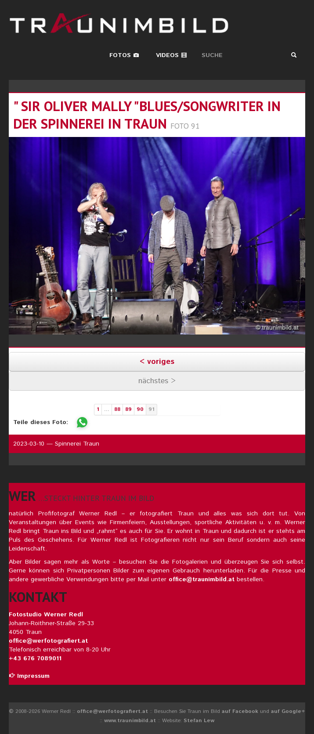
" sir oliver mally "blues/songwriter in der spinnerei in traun (147, 115)
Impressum (29, 676)
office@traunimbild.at (202, 579)
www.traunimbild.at (130, 720)
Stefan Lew (199, 720)
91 (151, 409)
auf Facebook (240, 711)
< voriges (157, 361)
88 (117, 409)
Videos (171, 55)
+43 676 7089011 (35, 658)
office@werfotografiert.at (48, 641)
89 (128, 409)
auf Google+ (288, 711)
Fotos (124, 55)
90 (140, 409)
